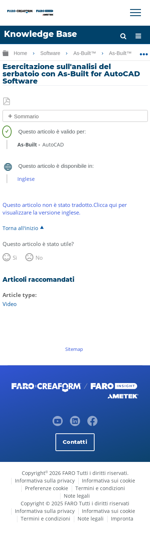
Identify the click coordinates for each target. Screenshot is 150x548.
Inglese (26, 178)
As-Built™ (85, 53)
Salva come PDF (7, 101)
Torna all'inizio (20, 228)
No (39, 257)
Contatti (75, 441)
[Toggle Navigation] (135, 12)
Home (21, 53)
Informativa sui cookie (108, 480)
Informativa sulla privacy (45, 480)
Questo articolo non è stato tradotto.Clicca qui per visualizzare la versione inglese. (65, 208)
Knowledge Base (40, 34)
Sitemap (74, 349)
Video (10, 303)
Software (51, 53)
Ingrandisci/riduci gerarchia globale (5, 53)
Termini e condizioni (100, 488)
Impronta (122, 518)
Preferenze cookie (46, 488)
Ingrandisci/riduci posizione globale (143, 51)
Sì (15, 257)
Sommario (26, 116)
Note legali (77, 495)
